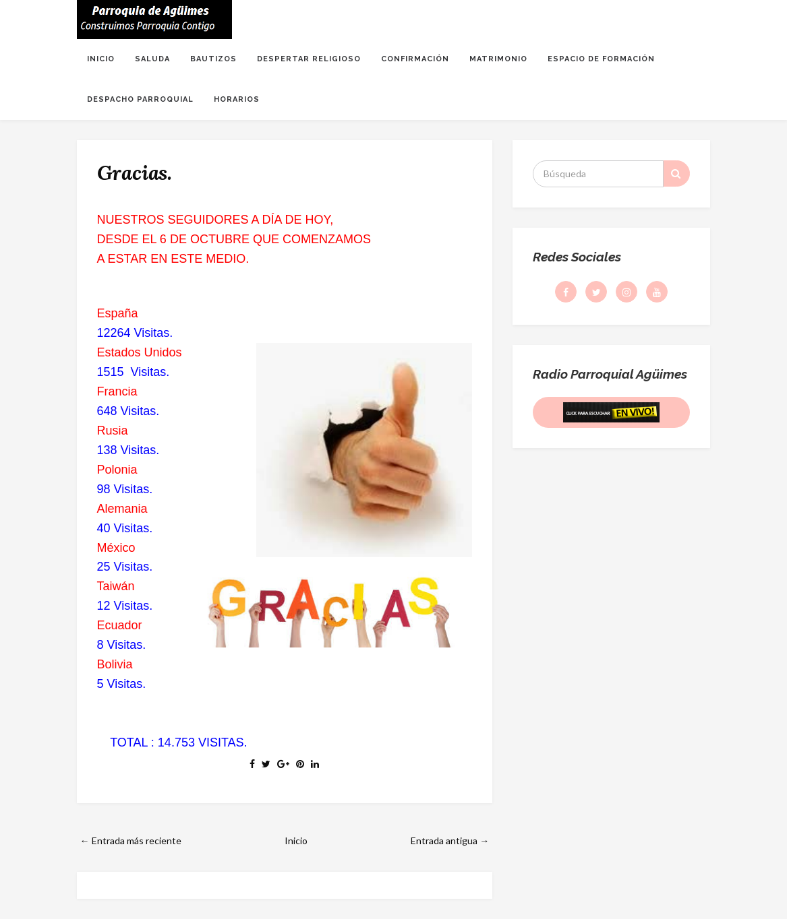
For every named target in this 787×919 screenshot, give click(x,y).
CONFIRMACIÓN (415, 59)
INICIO (101, 59)
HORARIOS (237, 99)
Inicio (296, 840)
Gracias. (134, 172)
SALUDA (152, 59)
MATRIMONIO (498, 59)
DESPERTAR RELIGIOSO (309, 59)
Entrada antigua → (450, 840)
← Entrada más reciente (130, 840)
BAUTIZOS (213, 59)
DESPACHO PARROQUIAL (140, 99)
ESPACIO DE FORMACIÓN (601, 59)
